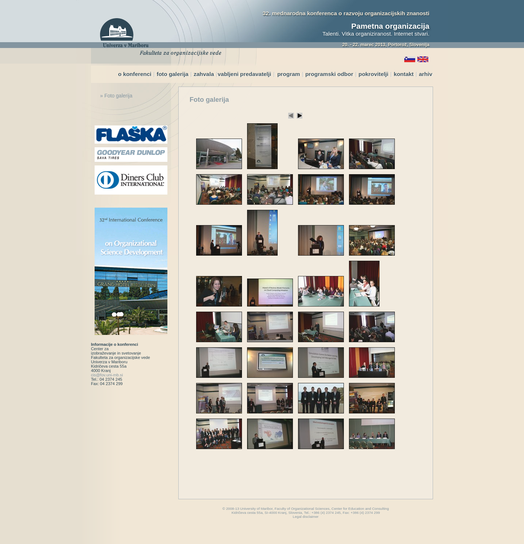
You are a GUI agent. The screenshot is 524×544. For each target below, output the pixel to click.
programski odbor (329, 74)
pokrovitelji (373, 74)
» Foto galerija (116, 96)
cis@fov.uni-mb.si (107, 375)
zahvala (204, 74)
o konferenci (135, 74)
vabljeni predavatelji (244, 74)
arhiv (425, 74)
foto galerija (172, 74)
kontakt (404, 74)
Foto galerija (209, 99)
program (288, 74)
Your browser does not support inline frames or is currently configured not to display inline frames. (295, 292)
